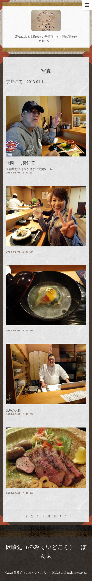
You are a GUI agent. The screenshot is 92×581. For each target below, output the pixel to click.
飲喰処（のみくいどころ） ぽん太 (37, 572)
